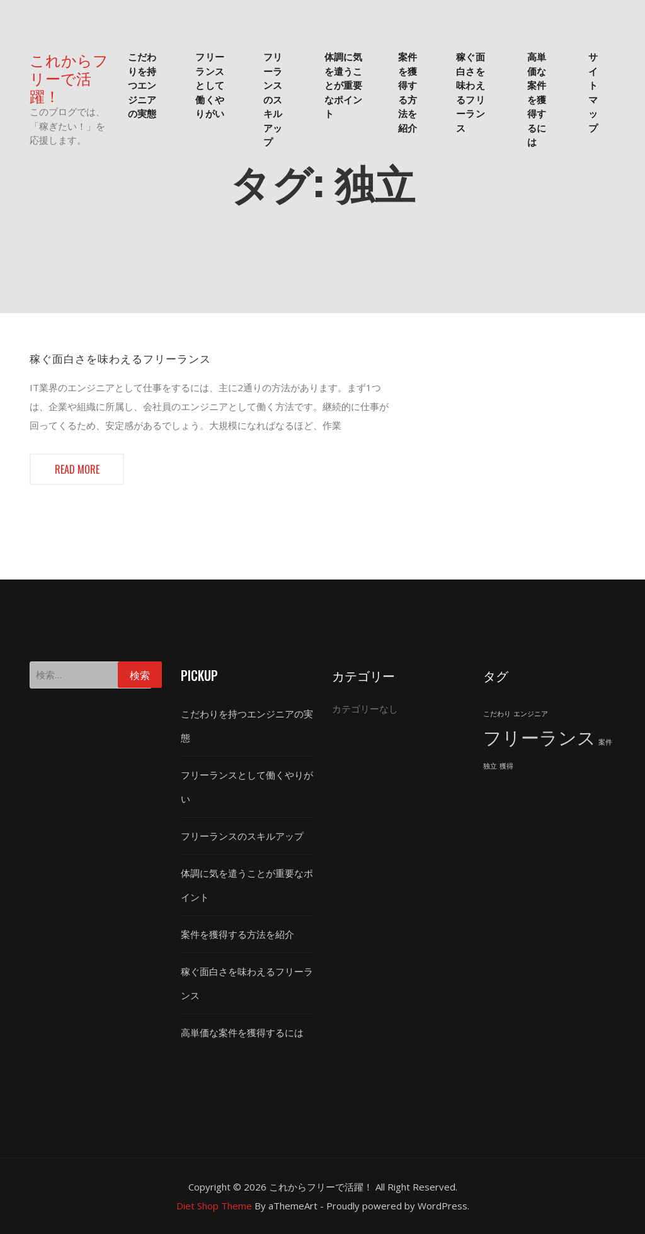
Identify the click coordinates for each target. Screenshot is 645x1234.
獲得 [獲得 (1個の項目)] (506, 766)
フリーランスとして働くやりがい (209, 84)
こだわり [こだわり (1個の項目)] (497, 713)
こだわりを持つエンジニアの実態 (142, 84)
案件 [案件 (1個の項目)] (605, 742)
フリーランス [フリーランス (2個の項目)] (539, 738)
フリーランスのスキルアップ (272, 98)
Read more (77, 469)
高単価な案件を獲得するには (536, 98)
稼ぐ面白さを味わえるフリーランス (470, 91)
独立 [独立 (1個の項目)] (490, 766)
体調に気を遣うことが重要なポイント (343, 84)
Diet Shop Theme (214, 1205)
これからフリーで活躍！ (69, 77)
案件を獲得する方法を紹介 (407, 91)
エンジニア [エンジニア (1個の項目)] (530, 713)
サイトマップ (593, 91)
